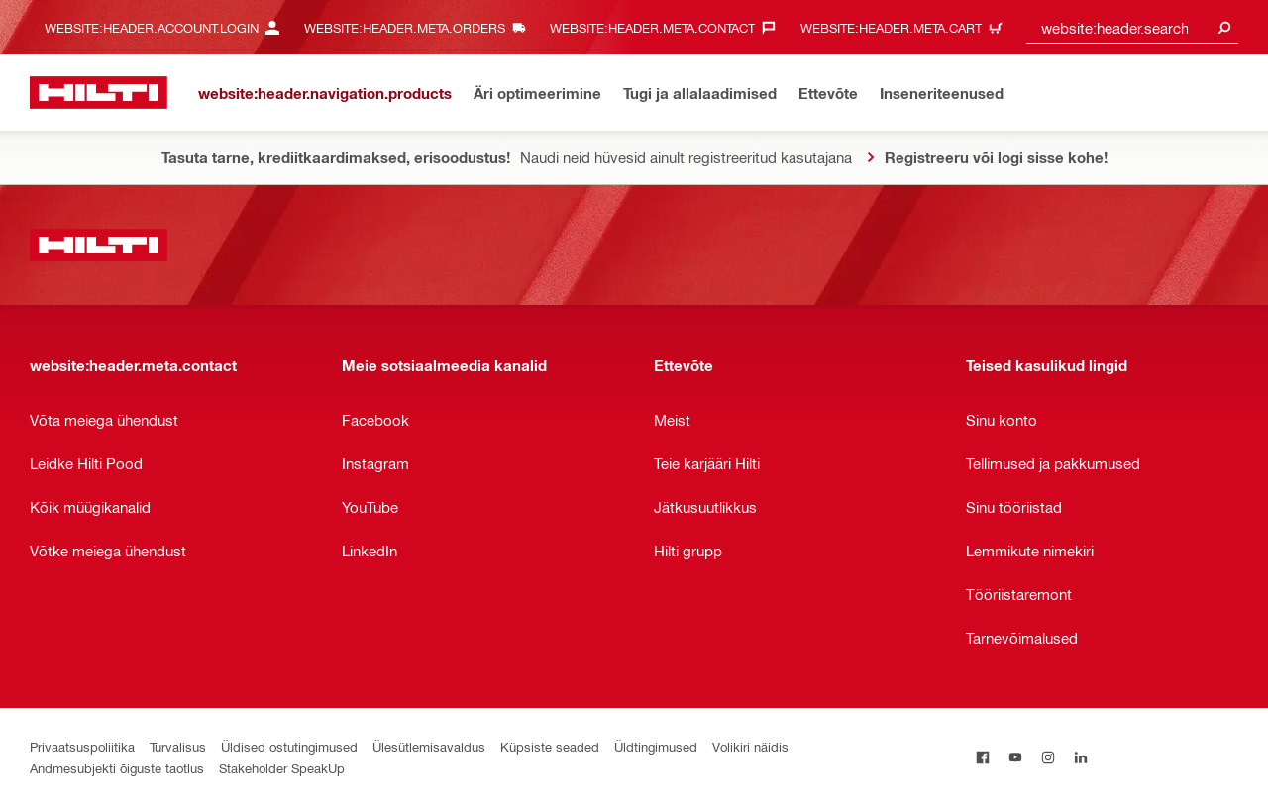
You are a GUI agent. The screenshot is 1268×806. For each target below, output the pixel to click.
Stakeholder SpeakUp (282, 767)
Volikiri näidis (750, 746)
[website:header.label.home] (98, 92)
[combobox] (1132, 27)
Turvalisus (178, 746)
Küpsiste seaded (549, 746)
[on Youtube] (1015, 757)
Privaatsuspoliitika (82, 746)
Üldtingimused (655, 746)
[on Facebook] (982, 757)
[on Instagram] (1047, 757)
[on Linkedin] (1080, 757)
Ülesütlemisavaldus (428, 746)
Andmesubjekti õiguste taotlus (117, 767)
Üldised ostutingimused (289, 746)
